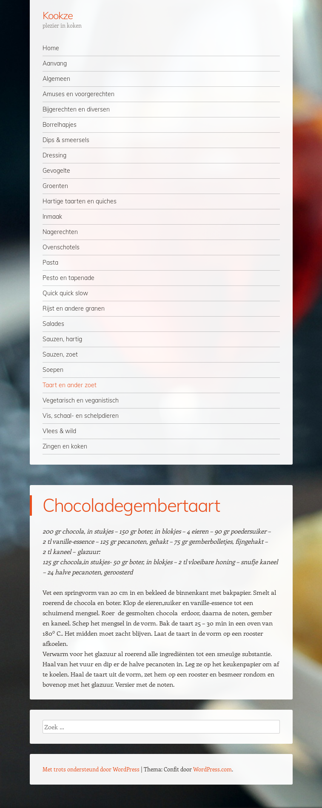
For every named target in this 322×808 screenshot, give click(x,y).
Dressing (54, 155)
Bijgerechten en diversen (76, 109)
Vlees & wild (59, 431)
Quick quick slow (65, 293)
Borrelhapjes (60, 124)
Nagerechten (60, 232)
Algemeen (56, 79)
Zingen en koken (65, 446)
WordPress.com (212, 769)
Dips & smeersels (66, 140)
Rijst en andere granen (74, 308)
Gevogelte (56, 170)
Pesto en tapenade (68, 278)
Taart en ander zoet (70, 385)
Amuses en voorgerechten (78, 94)
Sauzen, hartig (62, 339)
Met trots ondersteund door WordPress (91, 769)
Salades (53, 324)
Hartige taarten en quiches (80, 201)
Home (51, 48)
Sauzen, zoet (60, 354)
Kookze (58, 15)
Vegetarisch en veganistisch (81, 400)
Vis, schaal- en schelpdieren (81, 416)
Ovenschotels (61, 247)
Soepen (53, 370)
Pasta (50, 262)
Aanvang (55, 63)
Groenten (55, 186)
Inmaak (52, 216)
